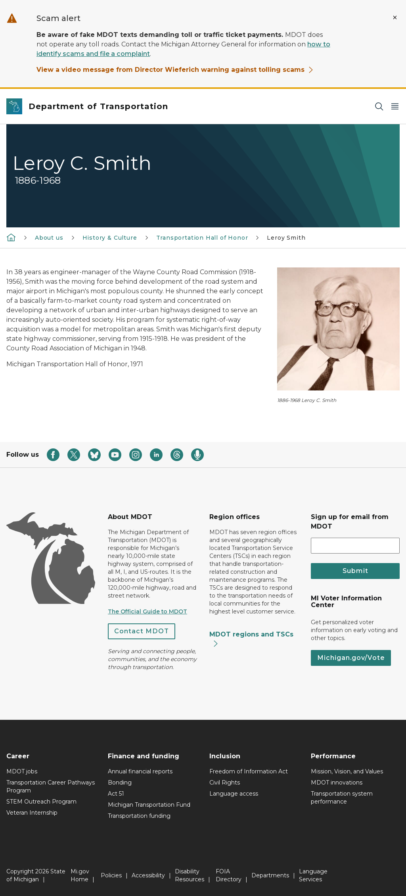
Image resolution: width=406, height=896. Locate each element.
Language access (233, 793)
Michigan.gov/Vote (351, 657)
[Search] (379, 107)
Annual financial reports (140, 771)
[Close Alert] (395, 17)
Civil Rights (224, 782)
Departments (270, 875)
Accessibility (148, 875)
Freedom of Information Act (248, 771)
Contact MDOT (141, 631)
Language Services (313, 875)
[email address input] (355, 546)
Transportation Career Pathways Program (50, 786)
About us (49, 237)
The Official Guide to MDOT (147, 611)
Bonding (120, 782)
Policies (111, 875)
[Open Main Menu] (395, 107)
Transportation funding (139, 815)
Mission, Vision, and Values (347, 771)
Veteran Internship (31, 812)
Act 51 (116, 793)
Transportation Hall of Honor (202, 237)
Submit (355, 571)
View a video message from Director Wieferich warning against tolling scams (175, 69)
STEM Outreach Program (41, 801)
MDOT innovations (336, 782)
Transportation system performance (342, 797)
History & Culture (109, 237)
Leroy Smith (286, 237)
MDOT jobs (21, 771)
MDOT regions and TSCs (251, 639)
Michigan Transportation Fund (149, 804)
